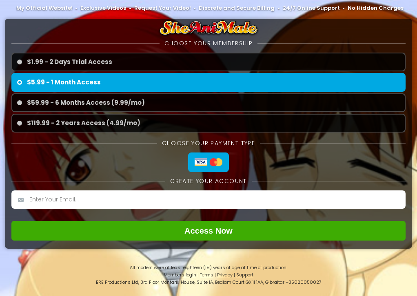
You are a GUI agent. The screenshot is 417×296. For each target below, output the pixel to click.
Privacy (225, 275)
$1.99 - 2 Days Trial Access (69, 61)
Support (244, 275)
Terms (206, 275)
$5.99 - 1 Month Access (64, 82)
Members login (180, 275)
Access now (208, 230)
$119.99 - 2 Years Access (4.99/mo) (83, 123)
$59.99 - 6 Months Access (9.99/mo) (86, 102)
